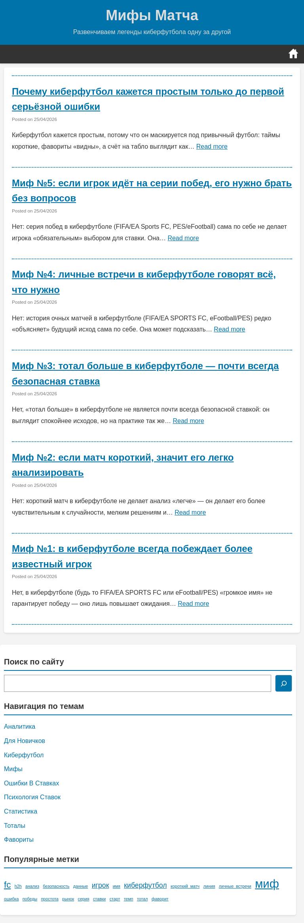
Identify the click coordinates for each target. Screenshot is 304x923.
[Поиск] (283, 683)
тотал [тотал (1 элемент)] (142, 898)
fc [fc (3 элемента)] (7, 885)
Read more (212, 146)
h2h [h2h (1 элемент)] (18, 886)
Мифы (13, 769)
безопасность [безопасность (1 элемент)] (56, 886)
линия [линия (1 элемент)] (209, 886)
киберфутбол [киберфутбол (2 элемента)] (145, 885)
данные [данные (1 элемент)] (80, 886)
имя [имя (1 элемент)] (116, 886)
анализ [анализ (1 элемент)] (32, 886)
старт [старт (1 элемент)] (115, 898)
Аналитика (19, 726)
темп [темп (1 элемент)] (128, 898)
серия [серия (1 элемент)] (83, 898)
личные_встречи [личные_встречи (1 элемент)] (235, 886)
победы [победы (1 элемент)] (30, 898)
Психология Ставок (32, 797)
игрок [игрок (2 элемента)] (100, 885)
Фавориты (19, 839)
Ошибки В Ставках (31, 783)
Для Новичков (24, 740)
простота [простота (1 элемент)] (50, 898)
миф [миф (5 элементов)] (267, 883)
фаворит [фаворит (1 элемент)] (160, 898)
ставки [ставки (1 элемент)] (99, 898)
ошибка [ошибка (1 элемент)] (11, 898)
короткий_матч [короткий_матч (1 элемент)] (185, 886)
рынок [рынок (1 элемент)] (68, 898)
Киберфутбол (24, 755)
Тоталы (14, 825)
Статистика (20, 811)
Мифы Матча (152, 15)
